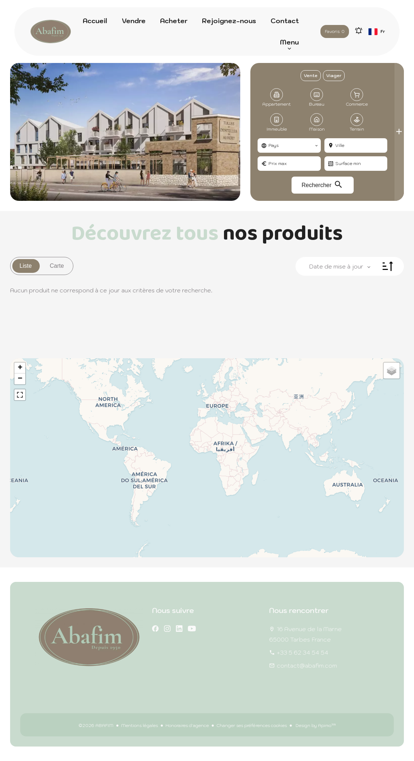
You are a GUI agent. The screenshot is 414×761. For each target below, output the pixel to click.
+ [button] (20, 368)
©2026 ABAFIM (95, 725)
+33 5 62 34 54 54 (302, 652)
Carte (57, 266)
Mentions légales (139, 725)
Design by (315, 725)
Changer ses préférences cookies (251, 725)
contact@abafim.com (307, 665)
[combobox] (289, 145)
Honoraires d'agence (187, 725)
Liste (26, 266)
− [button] (20, 378)
